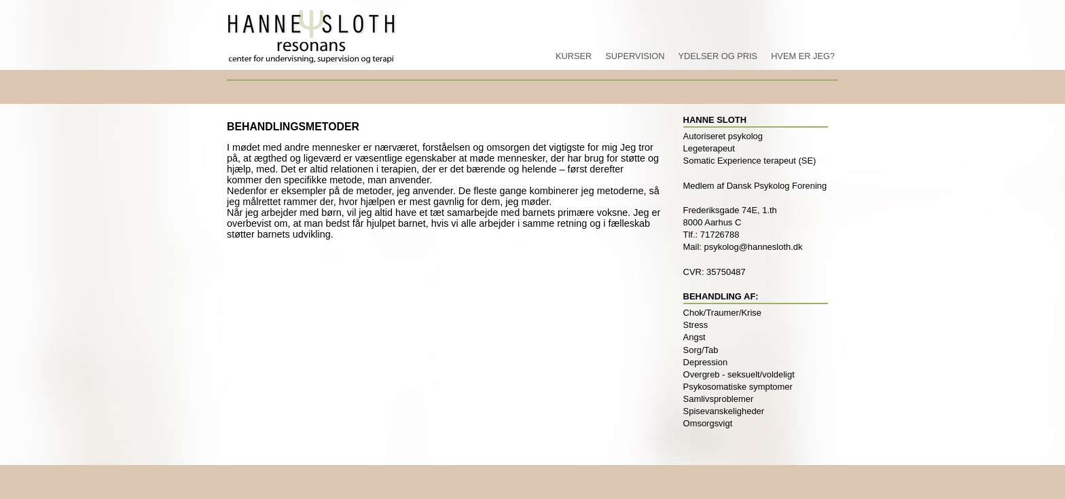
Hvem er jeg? (803, 56)
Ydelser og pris (717, 56)
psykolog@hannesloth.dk (753, 247)
